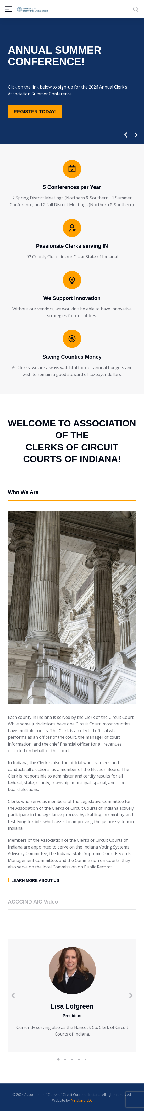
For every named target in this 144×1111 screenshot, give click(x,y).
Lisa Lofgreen (72, 1006)
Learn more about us (35, 880)
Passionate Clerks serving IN (72, 246)
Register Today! (35, 111)
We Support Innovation (72, 298)
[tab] (72, 495)
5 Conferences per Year (72, 187)
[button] (125, 135)
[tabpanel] (72, 697)
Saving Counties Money (72, 357)
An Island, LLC (81, 1100)
